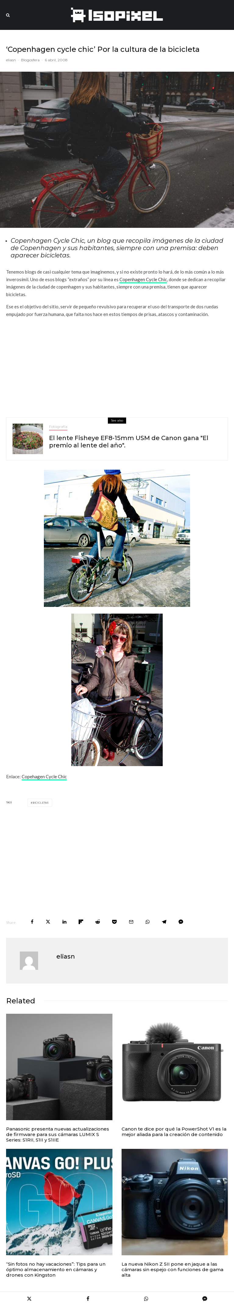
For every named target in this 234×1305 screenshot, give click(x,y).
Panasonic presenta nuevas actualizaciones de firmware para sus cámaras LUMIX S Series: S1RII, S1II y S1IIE (57, 1134)
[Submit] (97, 922)
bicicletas (41, 802)
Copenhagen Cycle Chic (143, 279)
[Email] (131, 922)
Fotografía (58, 426)
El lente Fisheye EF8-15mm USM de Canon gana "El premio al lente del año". (128, 441)
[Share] (32, 922)
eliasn (11, 60)
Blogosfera (30, 60)
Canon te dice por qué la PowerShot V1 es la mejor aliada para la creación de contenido (174, 1131)
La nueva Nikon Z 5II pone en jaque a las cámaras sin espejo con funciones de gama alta (172, 1269)
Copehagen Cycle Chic (44, 776)
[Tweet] (48, 922)
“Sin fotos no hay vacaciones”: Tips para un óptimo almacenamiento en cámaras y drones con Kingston (55, 1269)
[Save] (114, 922)
